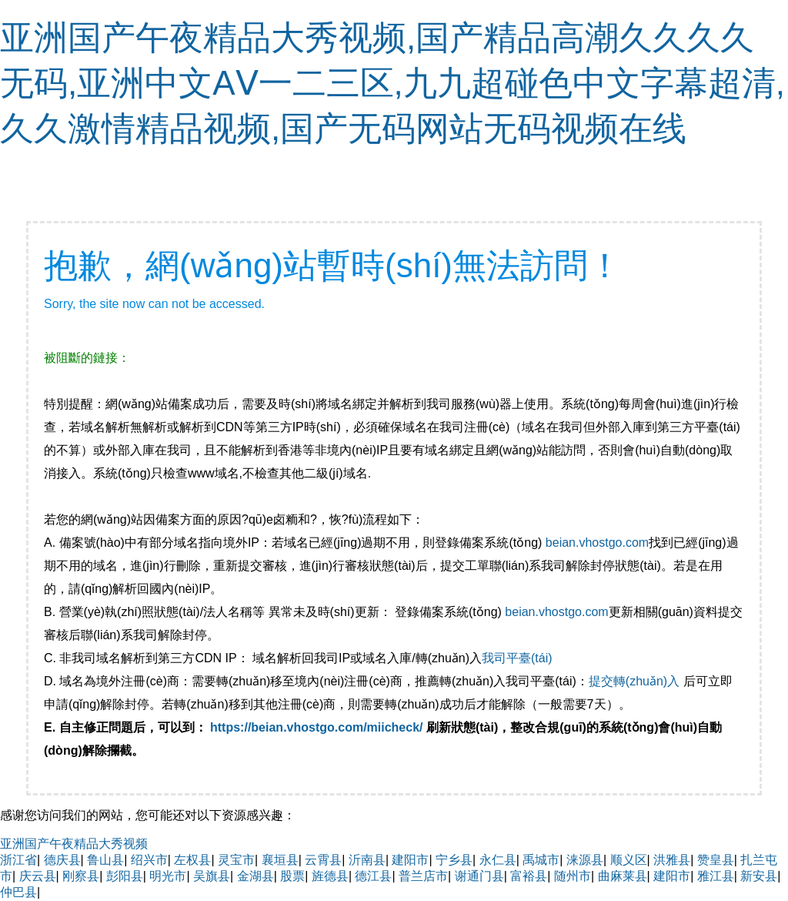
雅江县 (715, 876)
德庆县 (62, 859)
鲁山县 (105, 859)
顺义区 (628, 859)
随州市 (572, 876)
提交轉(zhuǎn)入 (634, 681)
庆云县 (37, 876)
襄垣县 (280, 859)
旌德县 (330, 876)
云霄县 (323, 859)
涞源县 (584, 859)
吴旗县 (211, 876)
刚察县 (80, 876)
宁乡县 (454, 859)
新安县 (758, 876)
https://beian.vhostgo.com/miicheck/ (316, 727)
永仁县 (497, 859)
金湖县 (255, 876)
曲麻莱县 (622, 876)
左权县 (192, 859)
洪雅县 (671, 859)
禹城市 (541, 859)
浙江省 (18, 859)
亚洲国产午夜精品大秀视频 (74, 843)
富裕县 (528, 876)
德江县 (373, 876)
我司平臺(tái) (519, 658)
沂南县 (367, 859)
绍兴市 (149, 859)
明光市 (167, 876)
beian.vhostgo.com (597, 542)
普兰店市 (423, 876)
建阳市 (410, 859)
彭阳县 (124, 876)
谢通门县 (479, 876)
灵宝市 (236, 859)
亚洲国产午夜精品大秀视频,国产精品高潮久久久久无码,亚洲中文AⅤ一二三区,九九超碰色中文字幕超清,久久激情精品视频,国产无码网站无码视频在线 (392, 82)
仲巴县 (18, 892)
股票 (292, 876)
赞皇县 (715, 859)
